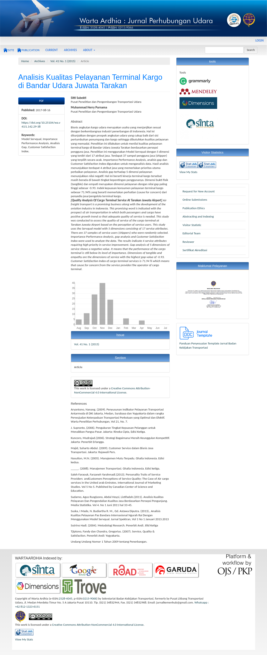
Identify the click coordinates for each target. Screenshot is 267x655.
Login (259, 40)
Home (25, 61)
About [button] (89, 50)
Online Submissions (195, 200)
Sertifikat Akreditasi (195, 250)
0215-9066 (89, 598)
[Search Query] (224, 50)
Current (52, 50)
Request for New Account (199, 191)
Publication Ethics (194, 208)
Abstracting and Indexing (198, 216)
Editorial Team (192, 233)
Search (251, 50)
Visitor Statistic (192, 225)
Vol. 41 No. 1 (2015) (62, 61)
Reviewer (188, 242)
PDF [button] (41, 101)
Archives (70, 50)
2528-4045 (65, 598)
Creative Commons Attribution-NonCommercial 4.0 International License (112, 390)
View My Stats (188, 172)
